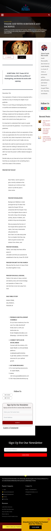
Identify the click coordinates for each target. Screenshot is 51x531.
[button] (48, 520)
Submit (17, 423)
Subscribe (25, 455)
